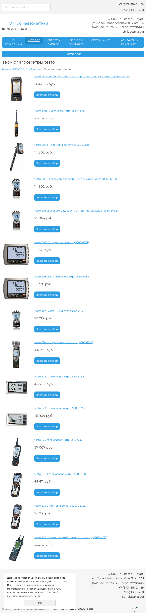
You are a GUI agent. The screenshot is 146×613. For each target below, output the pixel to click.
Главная (6, 69)
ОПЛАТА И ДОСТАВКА (76, 42)
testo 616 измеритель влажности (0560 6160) (63, 342)
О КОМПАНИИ (13, 42)
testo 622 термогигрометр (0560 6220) (59, 376)
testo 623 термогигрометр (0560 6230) (59, 408)
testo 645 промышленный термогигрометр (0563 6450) (70, 537)
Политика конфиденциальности (72, 608)
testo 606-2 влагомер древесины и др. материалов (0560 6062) (76, 210)
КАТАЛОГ (34, 40)
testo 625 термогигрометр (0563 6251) (59, 439)
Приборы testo (34, 69)
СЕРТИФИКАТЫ (101, 40)
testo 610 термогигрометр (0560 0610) (59, 310)
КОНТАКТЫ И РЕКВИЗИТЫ (129, 42)
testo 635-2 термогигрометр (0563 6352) (60, 505)
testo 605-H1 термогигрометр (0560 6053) (61, 144)
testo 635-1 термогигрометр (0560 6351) (60, 474)
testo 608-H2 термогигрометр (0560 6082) (62, 276)
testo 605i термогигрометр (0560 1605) (59, 110)
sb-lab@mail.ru (133, 31)
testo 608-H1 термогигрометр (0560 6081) (61, 242)
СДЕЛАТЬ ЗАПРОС (53, 42)
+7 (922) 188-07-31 (131, 10)
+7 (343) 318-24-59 (131, 4)
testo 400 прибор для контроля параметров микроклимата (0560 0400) (82, 76)
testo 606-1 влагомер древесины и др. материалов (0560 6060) (76, 179)
